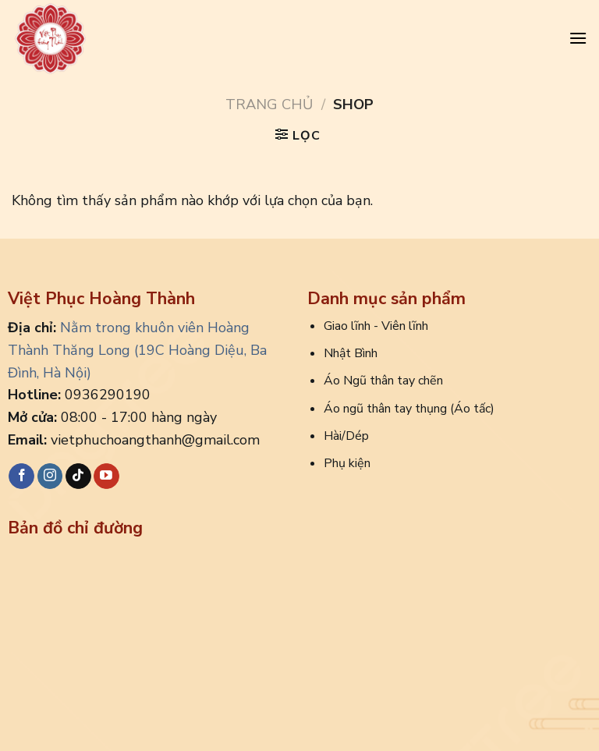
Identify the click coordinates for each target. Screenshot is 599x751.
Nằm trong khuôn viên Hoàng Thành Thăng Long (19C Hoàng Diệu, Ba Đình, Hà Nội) (137, 350)
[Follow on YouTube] (106, 476)
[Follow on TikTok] (78, 476)
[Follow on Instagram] (50, 476)
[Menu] (578, 38)
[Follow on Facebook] (21, 476)
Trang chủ (269, 104)
